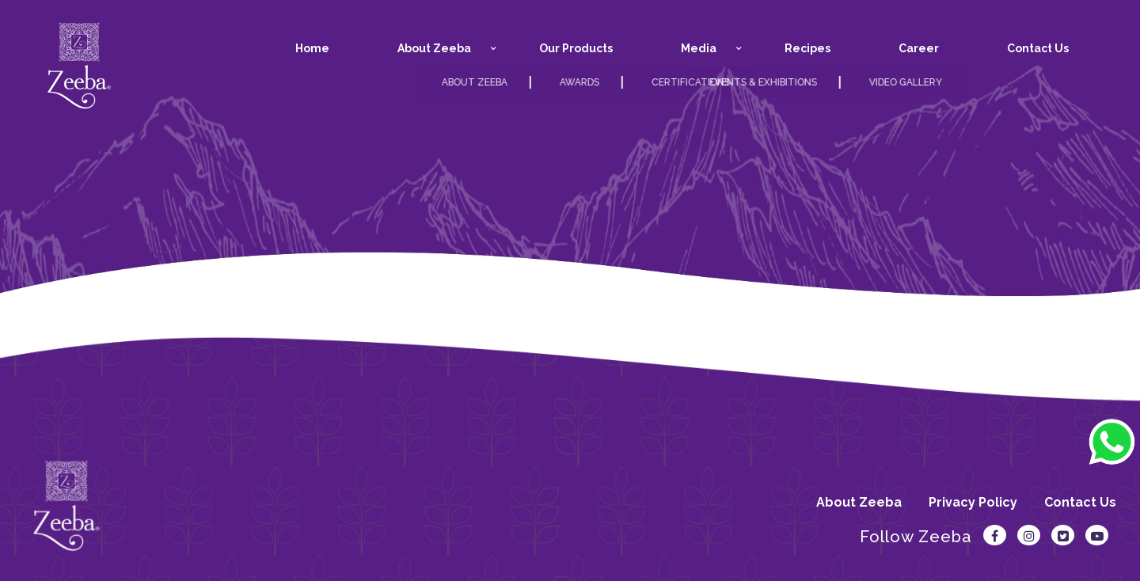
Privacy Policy (973, 502)
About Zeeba (859, 502)
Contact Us (1080, 502)
